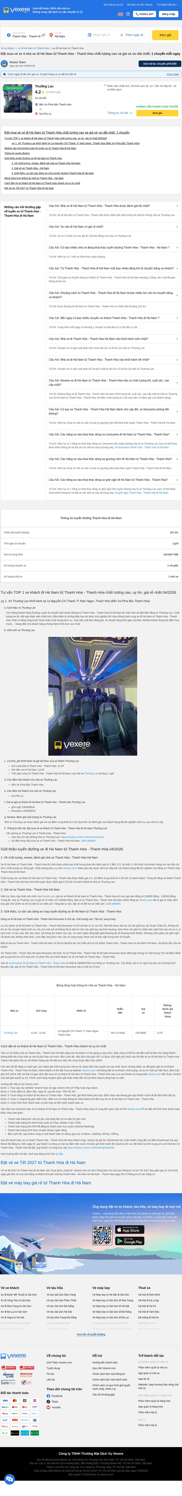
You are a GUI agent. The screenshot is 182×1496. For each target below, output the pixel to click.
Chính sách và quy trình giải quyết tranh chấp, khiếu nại (111, 1387)
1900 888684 (88, 840)
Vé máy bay (101, 1288)
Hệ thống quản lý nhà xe (153, 1362)
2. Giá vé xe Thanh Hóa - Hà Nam (30, 168)
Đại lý (141, 1420)
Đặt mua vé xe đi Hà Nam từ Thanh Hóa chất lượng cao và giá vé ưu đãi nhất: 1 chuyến (66, 132)
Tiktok (55, 1401)
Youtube (56, 1407)
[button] (113, 206)
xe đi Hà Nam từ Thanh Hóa (31, 48)
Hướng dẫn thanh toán (104, 1362)
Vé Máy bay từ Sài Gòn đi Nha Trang (112, 1300)
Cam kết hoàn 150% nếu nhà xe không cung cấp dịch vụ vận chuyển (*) (56, 10)
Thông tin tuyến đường (17, 153)
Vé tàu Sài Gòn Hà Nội (59, 1311)
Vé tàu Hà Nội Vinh (57, 1328)
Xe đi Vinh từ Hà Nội (12, 1328)
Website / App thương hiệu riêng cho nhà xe (158, 1386)
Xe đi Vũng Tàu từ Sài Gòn (16, 1300)
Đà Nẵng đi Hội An (148, 1317)
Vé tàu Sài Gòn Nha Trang (61, 1294)
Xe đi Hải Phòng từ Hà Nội (15, 1323)
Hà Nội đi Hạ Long (148, 1300)
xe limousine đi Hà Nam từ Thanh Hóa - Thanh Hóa (37, 963)
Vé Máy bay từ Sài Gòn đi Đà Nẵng (111, 1311)
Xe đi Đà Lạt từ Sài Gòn (14, 1311)
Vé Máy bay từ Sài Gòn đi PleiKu (110, 1323)
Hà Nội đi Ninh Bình (149, 1294)
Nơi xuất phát (18, 33)
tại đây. (59, 1153)
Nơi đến (58, 33)
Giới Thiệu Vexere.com (59, 1362)
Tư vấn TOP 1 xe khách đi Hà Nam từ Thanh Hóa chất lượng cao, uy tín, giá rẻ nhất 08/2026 (55, 138)
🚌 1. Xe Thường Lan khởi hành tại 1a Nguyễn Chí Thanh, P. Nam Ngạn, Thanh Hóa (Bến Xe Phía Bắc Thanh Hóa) (76, 143)
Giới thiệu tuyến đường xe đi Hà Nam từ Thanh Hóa (33, 158)
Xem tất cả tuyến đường (91, 1334)
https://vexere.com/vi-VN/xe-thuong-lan (82, 837)
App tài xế (143, 1378)
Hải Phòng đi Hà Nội (149, 1328)
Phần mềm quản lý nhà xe (152, 1367)
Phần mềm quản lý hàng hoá (154, 1401)
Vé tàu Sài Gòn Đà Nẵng (60, 1306)
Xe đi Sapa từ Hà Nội (12, 1317)
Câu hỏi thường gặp (103, 1394)
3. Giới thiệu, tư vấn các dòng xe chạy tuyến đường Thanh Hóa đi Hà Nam (53, 173)
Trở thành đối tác (167, 4)
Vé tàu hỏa (55, 1288)
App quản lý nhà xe (149, 1373)
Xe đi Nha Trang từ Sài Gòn (16, 1306)
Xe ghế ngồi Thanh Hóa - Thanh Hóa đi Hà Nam (141, 492)
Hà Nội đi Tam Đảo (148, 1311)
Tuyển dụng (53, 1368)
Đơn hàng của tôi (113, 4)
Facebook (57, 1396)
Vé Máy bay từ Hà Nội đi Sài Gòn (110, 1294)
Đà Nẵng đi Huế (147, 1323)
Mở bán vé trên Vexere (139, 4)
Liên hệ (51, 1379)
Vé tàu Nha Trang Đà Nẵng (62, 1317)
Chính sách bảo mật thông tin (108, 1373)
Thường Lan (91, 773)
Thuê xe (144, 1288)
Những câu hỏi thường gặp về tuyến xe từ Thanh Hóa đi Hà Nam (40, 148)
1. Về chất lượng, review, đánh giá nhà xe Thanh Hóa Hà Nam (46, 163)
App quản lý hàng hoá (150, 1406)
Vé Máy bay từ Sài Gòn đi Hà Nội (110, 1306)
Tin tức (50, 1373)
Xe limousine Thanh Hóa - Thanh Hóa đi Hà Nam (141, 447)
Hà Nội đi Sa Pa (147, 1306)
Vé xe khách (7, 48)
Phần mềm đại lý (147, 1412)
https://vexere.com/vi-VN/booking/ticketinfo (90, 1147)
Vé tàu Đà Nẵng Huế (58, 1323)
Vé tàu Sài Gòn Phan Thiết (61, 1300)
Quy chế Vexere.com (104, 1368)
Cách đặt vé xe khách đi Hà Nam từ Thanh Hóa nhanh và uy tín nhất (42, 183)
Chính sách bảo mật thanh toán (109, 1379)
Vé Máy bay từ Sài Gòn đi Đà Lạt (110, 1317)
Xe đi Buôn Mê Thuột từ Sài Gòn (19, 1294)
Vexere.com (69, 868)
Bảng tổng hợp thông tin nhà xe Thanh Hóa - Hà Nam (34, 178)
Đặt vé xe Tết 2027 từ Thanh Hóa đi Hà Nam (29, 188)
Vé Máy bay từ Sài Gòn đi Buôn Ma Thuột (112, 1330)
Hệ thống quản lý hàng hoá (155, 1395)
